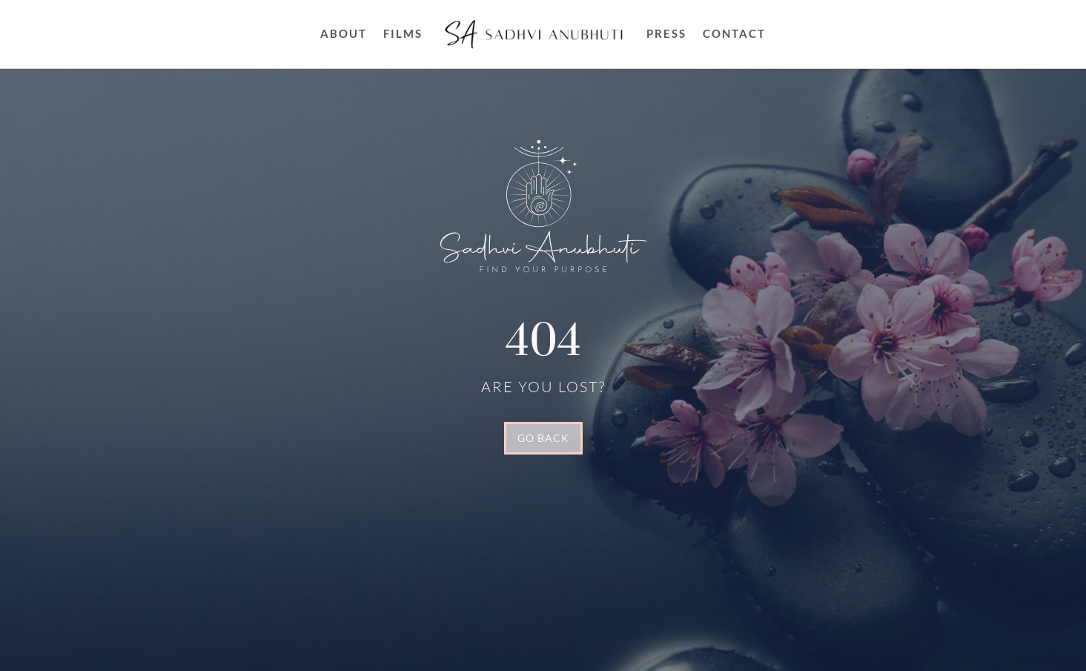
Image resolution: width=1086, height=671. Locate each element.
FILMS (403, 33)
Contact (734, 33)
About (343, 33)
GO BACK (543, 438)
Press (666, 33)
